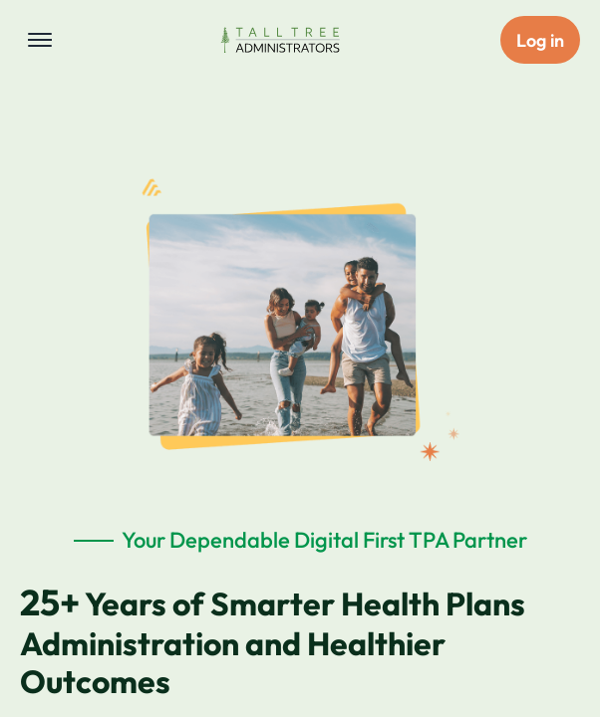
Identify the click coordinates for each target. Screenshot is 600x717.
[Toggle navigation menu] (40, 40)
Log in (540, 40)
